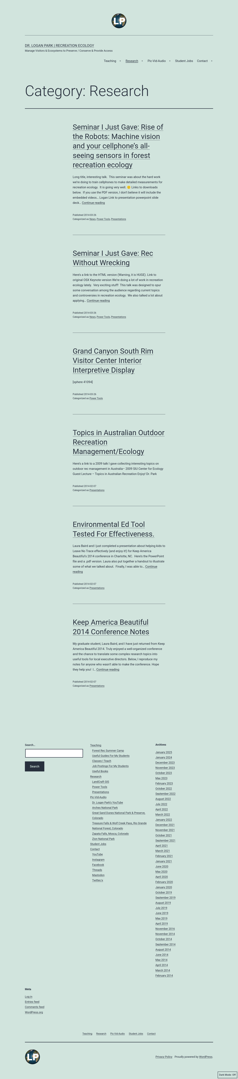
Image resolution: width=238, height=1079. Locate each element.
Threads (97, 870)
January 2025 (163, 752)
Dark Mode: (227, 1075)
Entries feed (32, 1001)
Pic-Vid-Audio (157, 61)
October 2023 (163, 772)
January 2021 (163, 861)
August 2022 (163, 798)
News (92, 219)
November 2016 (165, 928)
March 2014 (162, 970)
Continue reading (93, 203)
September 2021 (165, 840)
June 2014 (161, 954)
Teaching (110, 61)
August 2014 (163, 949)
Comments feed (34, 1007)
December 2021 (165, 824)
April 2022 (161, 809)
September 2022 (165, 793)
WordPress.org (34, 1012)
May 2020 (161, 871)
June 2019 (161, 913)
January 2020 (163, 887)
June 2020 (161, 866)
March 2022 (162, 814)
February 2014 (164, 975)
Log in (28, 996)
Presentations (118, 219)
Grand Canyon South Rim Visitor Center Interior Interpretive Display (113, 360)
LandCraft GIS (100, 781)
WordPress (205, 1056)
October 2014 (163, 939)
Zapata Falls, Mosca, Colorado (110, 833)
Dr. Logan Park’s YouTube (107, 802)
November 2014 (165, 933)
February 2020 (164, 882)
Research (132, 61)
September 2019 (165, 897)
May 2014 (161, 959)
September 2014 (165, 944)
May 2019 (161, 918)
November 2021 (165, 830)
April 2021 (161, 845)
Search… (30, 745)
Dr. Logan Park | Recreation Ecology (59, 45)
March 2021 (162, 850)
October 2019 (163, 892)
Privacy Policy (163, 1056)
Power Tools (103, 219)
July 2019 (161, 907)
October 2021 (163, 835)
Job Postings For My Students (110, 766)
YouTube (97, 854)
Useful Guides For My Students (110, 755)
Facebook (98, 864)
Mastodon (98, 875)
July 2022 (161, 804)
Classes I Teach (101, 760)
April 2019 (161, 923)
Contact (202, 61)
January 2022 (163, 819)
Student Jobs (184, 61)
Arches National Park (105, 807)
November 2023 (165, 767)
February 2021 (164, 856)
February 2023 (164, 783)
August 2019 (163, 902)
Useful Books (100, 771)
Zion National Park (103, 838)
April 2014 (161, 965)
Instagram (98, 859)
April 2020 (161, 876)
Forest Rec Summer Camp (108, 750)
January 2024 (163, 757)
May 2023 (161, 778)
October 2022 (163, 788)
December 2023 (165, 762)
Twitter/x (97, 880)
